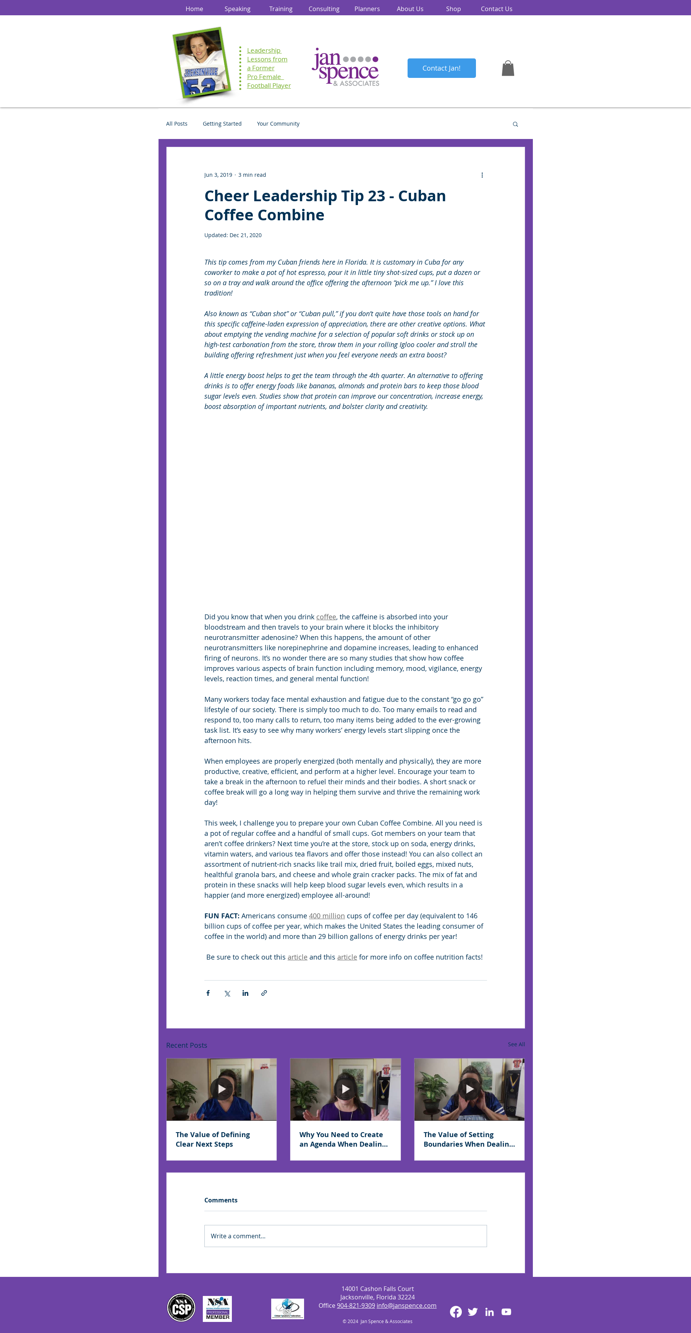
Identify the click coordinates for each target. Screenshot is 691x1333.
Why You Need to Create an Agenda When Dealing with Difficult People (342, 1139)
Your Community (278, 123)
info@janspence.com (407, 1305)
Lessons (259, 59)
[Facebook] (456, 1312)
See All (516, 1044)
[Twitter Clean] (473, 1312)
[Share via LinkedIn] (245, 993)
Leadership (264, 50)
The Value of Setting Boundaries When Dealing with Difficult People (468, 1139)
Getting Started (222, 123)
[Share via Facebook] (208, 993)
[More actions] (482, 174)
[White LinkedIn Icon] (489, 1312)
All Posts (177, 123)
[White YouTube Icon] (506, 1312)
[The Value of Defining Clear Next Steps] (222, 1089)
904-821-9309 (356, 1305)
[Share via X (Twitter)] (226, 993)
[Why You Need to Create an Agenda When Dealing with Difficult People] (345, 1089)
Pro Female (265, 76)
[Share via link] (264, 993)
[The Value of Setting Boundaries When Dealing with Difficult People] (469, 1089)
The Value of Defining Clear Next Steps (213, 1139)
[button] (508, 68)
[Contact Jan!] (442, 68)
